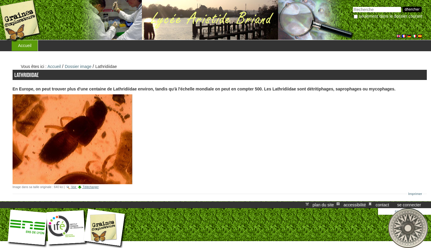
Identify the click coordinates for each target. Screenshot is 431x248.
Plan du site (323, 204)
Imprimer (415, 194)
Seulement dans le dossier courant (390, 16)
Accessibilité (355, 204)
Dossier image (78, 66)
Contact (382, 204)
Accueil (24, 45)
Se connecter (409, 204)
